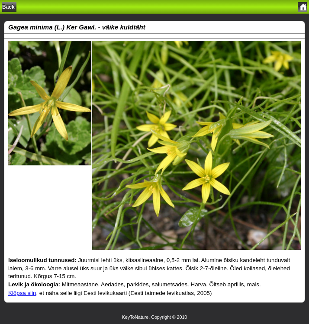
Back (8, 7)
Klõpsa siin (22, 293)
